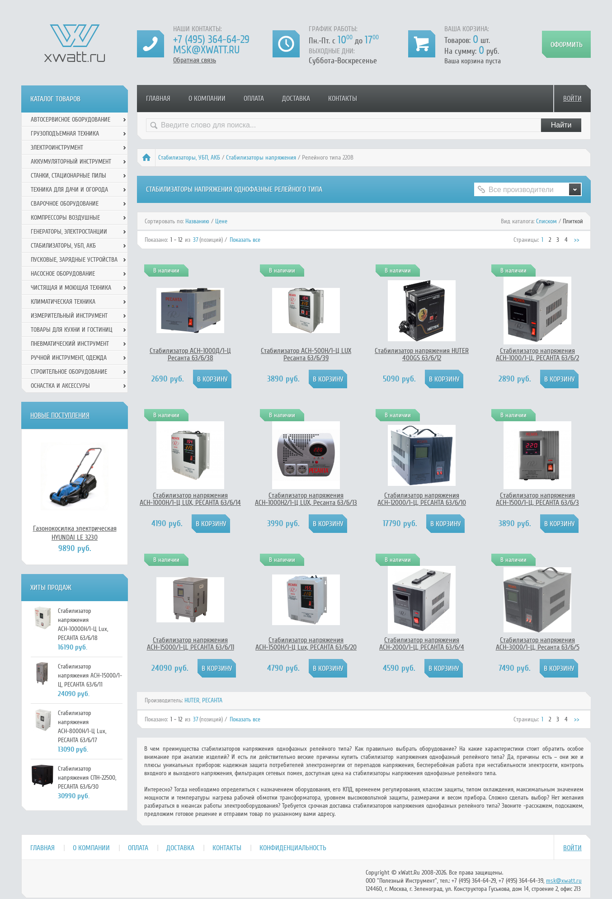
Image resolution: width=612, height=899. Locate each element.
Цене (221, 221)
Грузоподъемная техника (65, 133)
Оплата (254, 98)
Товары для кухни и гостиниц (72, 330)
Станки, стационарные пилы (68, 175)
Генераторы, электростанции (69, 231)
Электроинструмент (57, 147)
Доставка (296, 98)
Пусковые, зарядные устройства (74, 260)
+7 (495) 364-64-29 (211, 39)
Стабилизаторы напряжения (261, 157)
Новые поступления (59, 415)
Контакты (342, 98)
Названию (197, 221)
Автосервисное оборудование (70, 119)
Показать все (245, 240)
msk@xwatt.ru (206, 49)
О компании (207, 98)
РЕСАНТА (212, 700)
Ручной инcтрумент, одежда (69, 358)
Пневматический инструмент (70, 344)
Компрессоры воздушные (65, 217)
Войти (572, 98)
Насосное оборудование (63, 274)
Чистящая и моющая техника (71, 288)
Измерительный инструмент (69, 316)
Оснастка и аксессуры (60, 386)
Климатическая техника (63, 302)
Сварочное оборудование (65, 203)
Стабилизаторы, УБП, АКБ (189, 157)
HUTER (191, 700)
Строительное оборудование (69, 372)
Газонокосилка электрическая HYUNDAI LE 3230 (75, 533)
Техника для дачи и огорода (69, 189)
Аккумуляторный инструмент (71, 161)
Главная (158, 98)
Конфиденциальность (292, 847)
